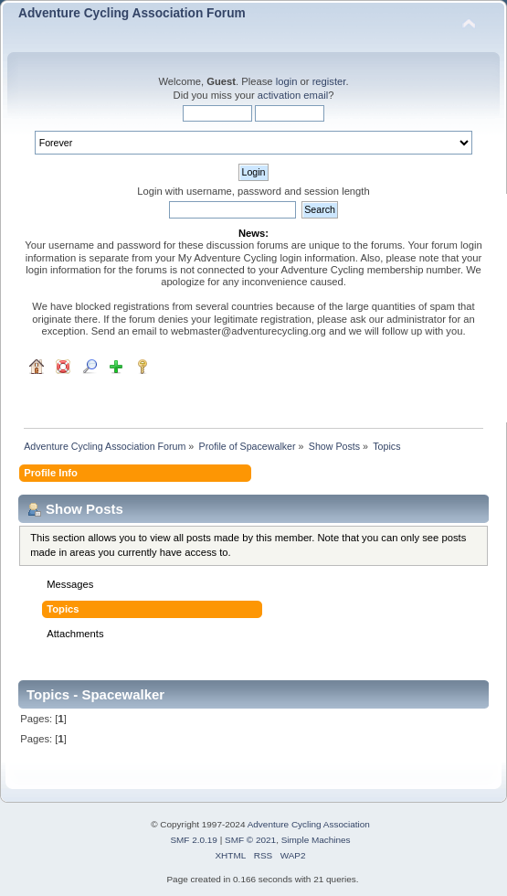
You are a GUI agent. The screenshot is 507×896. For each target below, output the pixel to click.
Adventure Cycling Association (309, 824)
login (287, 81)
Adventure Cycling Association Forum (132, 13)
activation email (293, 95)
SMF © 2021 (250, 840)
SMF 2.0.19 (193, 840)
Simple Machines (316, 840)
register (329, 81)
